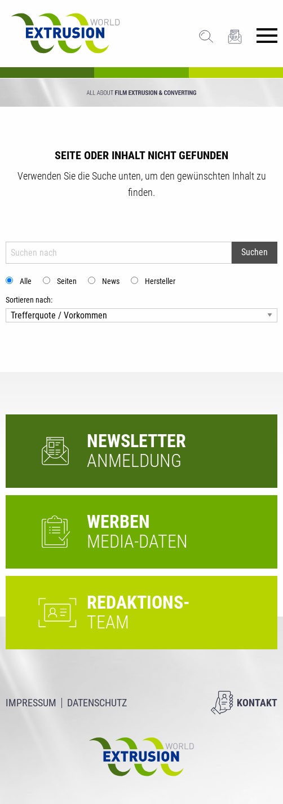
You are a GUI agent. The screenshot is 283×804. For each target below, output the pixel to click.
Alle (26, 281)
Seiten (67, 281)
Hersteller (160, 281)
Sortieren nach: (29, 299)
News (111, 281)
